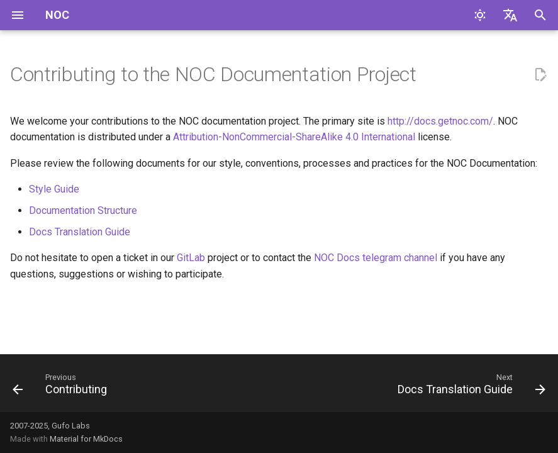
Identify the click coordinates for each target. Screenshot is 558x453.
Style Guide (54, 189)
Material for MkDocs (86, 439)
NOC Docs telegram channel (375, 258)
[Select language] (510, 15)
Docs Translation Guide (79, 232)
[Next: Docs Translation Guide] (468, 387)
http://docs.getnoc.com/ (440, 121)
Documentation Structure (83, 210)
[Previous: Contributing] (62, 387)
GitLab (191, 258)
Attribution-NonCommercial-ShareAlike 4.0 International (294, 137)
